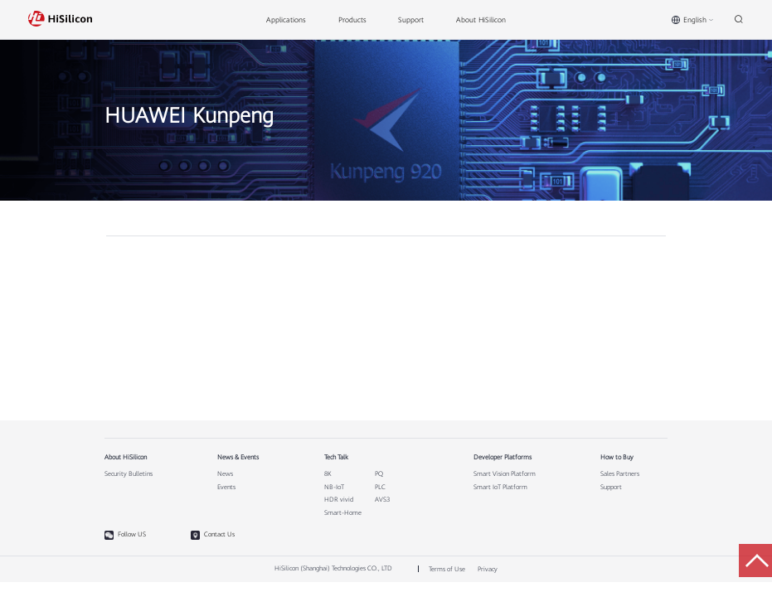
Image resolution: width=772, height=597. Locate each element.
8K (328, 474)
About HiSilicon (125, 457)
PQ (379, 474)
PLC (380, 487)
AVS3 (382, 500)
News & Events (238, 457)
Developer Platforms (502, 457)
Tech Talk (336, 457)
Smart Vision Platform (504, 474)
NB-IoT (334, 487)
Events (226, 487)
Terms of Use (447, 569)
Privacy (488, 569)
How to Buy (617, 457)
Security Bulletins (128, 474)
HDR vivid (338, 500)
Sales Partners (619, 474)
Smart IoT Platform (500, 487)
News (225, 474)
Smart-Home (343, 513)
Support (611, 487)
